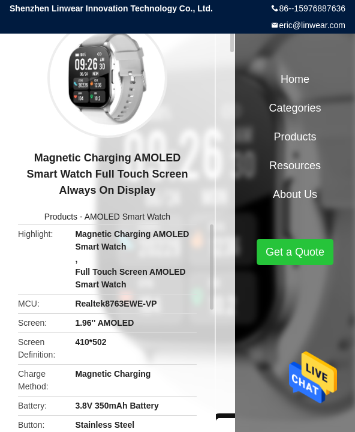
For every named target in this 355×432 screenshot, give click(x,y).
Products (60, 216)
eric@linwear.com (312, 25)
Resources (295, 166)
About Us (295, 194)
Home (295, 79)
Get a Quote (295, 252)
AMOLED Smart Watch (127, 216)
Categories (295, 108)
